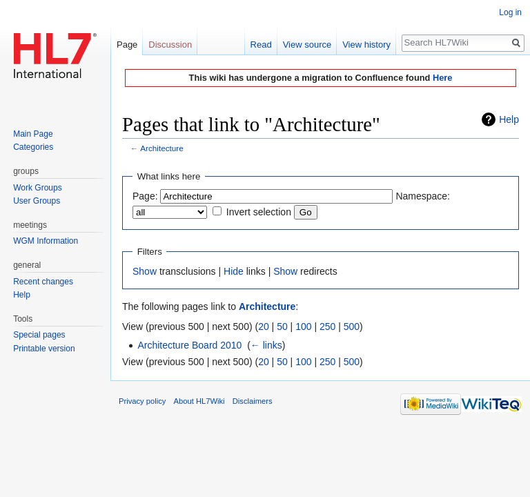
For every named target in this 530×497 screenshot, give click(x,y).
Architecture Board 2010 (189, 345)
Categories (33, 147)
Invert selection (258, 211)
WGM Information (45, 241)
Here (442, 77)
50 (282, 326)
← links (266, 345)
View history (366, 44)
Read (261, 44)
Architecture (162, 148)
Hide (234, 271)
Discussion (170, 44)
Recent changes (43, 281)
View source (307, 44)
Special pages (39, 335)
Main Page (32, 134)
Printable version (44, 348)
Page (127, 44)
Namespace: (422, 196)
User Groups (36, 201)
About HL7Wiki (199, 401)
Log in (510, 12)
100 (303, 326)
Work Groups (37, 188)
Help (509, 119)
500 (352, 326)
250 (327, 326)
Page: (145, 196)
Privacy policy (142, 401)
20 (263, 326)
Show (144, 271)
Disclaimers (253, 401)
